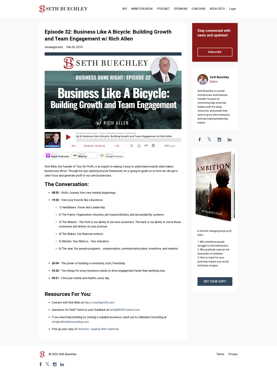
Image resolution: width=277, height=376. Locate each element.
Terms (220, 354)
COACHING (198, 8)
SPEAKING (180, 8)
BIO (124, 8)
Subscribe (215, 52)
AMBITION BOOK (142, 8)
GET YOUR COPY (215, 281)
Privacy (233, 354)
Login (232, 8)
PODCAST (163, 8)
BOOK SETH (217, 8)
